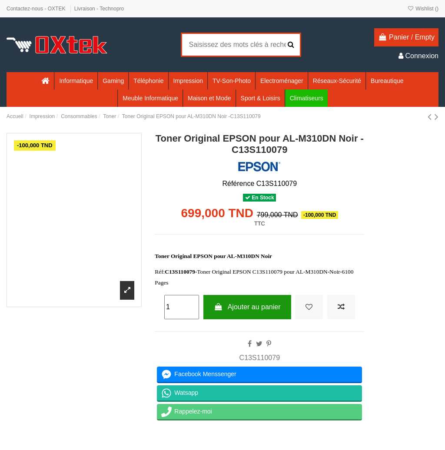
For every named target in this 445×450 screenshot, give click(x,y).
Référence (238, 183)
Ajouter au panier (247, 307)
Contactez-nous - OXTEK (37, 9)
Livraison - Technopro (99, 9)
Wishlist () (423, 9)
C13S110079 (259, 357)
